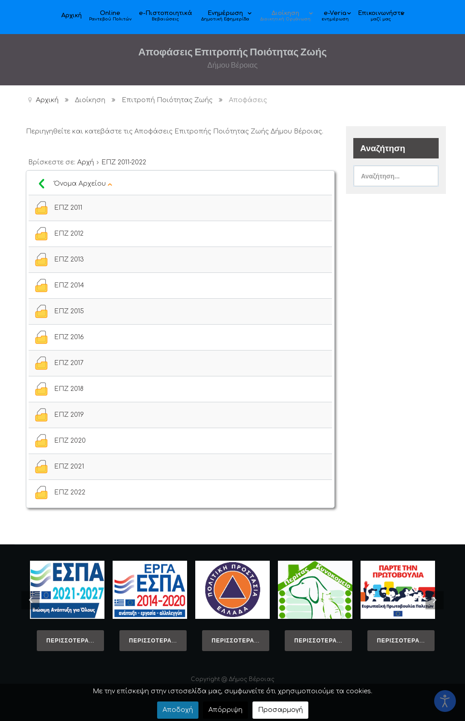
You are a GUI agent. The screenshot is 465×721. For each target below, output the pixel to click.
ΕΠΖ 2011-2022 (123, 162)
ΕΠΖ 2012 (69, 233)
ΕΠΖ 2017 (69, 363)
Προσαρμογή (280, 709)
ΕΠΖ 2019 (69, 414)
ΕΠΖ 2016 (69, 337)
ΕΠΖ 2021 (69, 466)
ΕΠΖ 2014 (69, 285)
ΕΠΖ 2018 (69, 388)
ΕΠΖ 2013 (69, 259)
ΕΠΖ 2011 (68, 207)
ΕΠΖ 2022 (69, 492)
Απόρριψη (225, 709)
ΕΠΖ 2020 (70, 440)
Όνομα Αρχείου (83, 183)
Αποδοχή (178, 709)
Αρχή (85, 162)
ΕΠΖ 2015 (69, 311)
